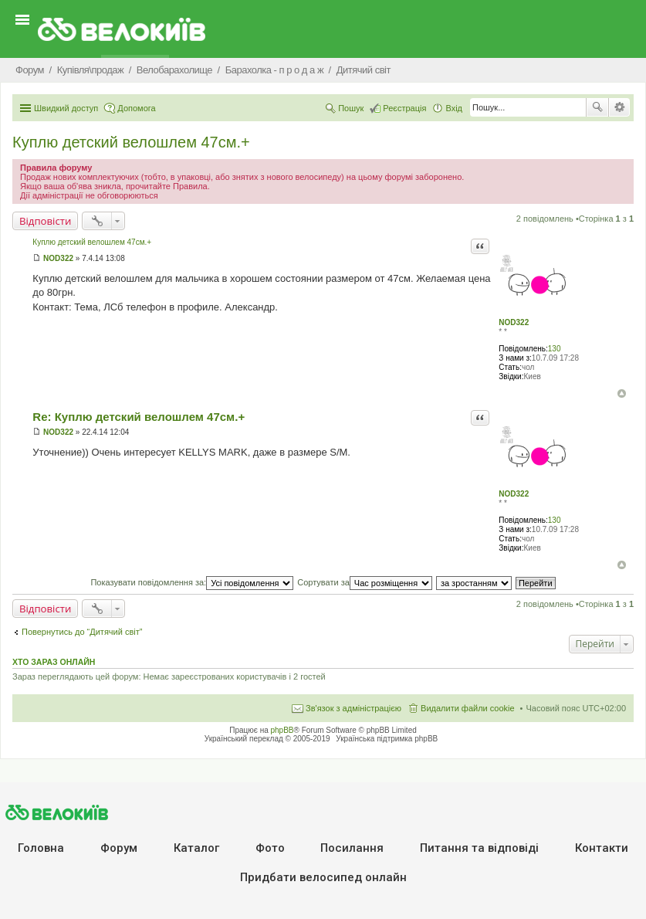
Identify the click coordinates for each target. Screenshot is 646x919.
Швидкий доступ (66, 108)
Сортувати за (364, 582)
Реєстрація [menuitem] (404, 108)
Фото (270, 848)
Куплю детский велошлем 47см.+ (131, 142)
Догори (621, 393)
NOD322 (514, 322)
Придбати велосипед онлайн (323, 877)
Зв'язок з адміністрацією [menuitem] (353, 708)
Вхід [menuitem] (453, 108)
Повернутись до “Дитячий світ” (82, 631)
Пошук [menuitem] (351, 108)
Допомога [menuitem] (136, 108)
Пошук (597, 107)
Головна (41, 848)
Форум (118, 848)
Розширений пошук (619, 107)
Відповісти (45, 221)
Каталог (196, 848)
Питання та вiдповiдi (479, 848)
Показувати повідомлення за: (191, 582)
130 (554, 348)
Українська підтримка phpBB (387, 738)
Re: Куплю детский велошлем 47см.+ (138, 416)
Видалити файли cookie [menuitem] (468, 708)
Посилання (352, 848)
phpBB (282, 730)
